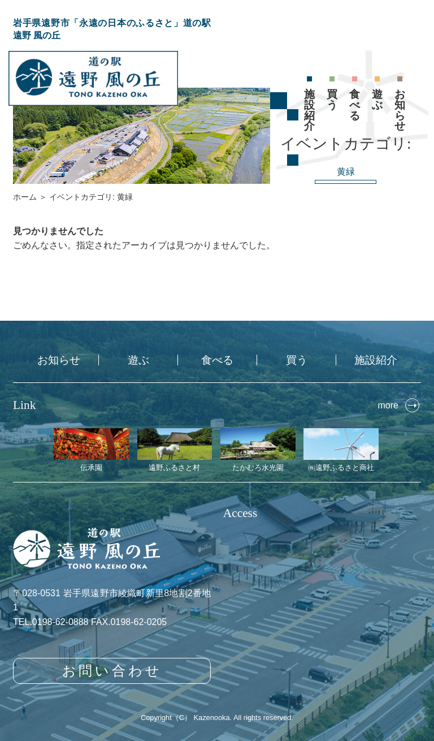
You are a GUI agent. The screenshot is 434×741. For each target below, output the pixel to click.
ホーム (25, 196)
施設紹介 (309, 110)
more (387, 405)
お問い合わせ (112, 670)
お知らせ (399, 110)
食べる (354, 104)
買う (332, 99)
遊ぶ (377, 99)
